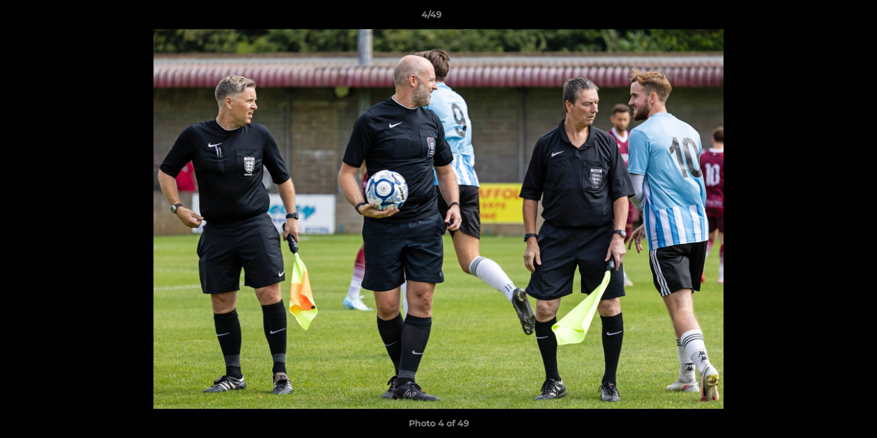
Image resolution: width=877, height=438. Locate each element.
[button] (826, 17)
